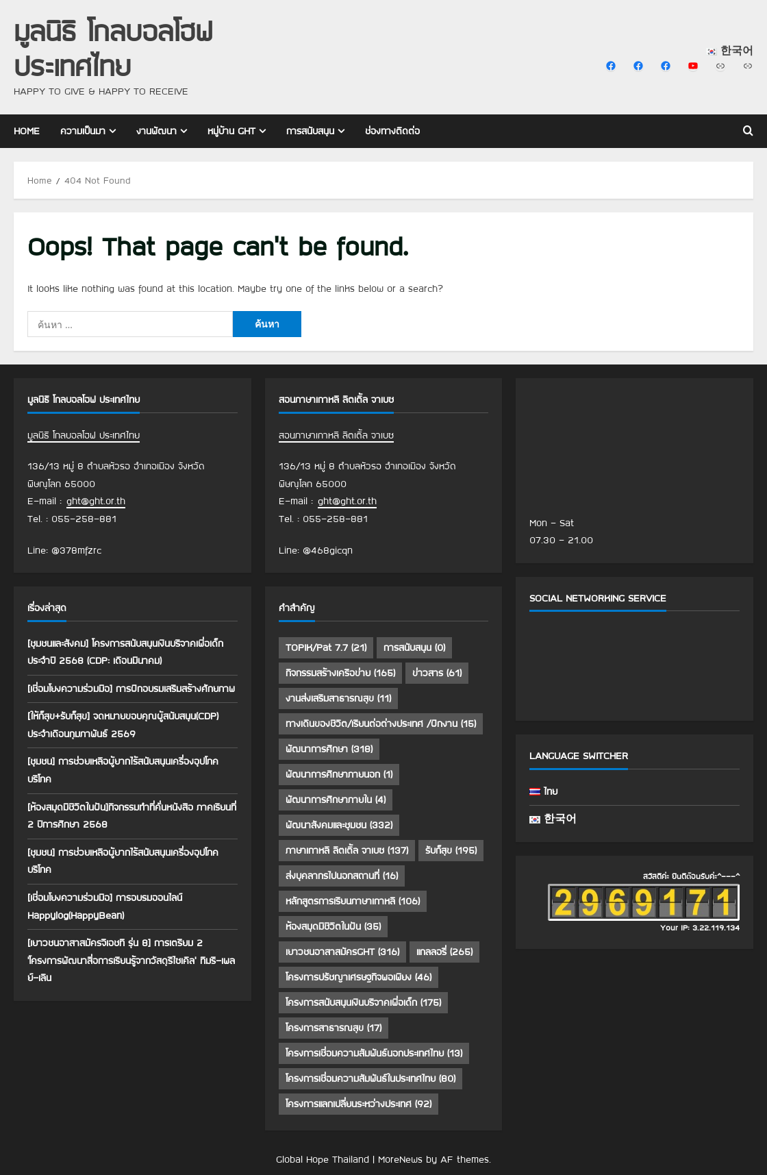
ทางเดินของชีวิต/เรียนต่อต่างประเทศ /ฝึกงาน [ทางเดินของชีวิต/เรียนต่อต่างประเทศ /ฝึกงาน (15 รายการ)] (381, 723)
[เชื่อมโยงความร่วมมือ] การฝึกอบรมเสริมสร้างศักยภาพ (131, 688)
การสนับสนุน (310, 131)
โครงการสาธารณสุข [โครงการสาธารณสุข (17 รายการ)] (333, 1028)
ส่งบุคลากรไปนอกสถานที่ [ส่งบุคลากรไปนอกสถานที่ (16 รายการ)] (342, 875)
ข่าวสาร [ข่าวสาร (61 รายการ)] (437, 673)
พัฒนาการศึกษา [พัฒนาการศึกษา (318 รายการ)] (329, 749)
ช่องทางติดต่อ (392, 131)
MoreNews (400, 1159)
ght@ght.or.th (95, 501)
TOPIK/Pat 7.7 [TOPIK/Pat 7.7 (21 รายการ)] (326, 647)
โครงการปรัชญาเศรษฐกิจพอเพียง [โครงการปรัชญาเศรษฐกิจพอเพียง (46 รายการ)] (358, 977)
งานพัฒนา (156, 131)
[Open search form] (748, 131)
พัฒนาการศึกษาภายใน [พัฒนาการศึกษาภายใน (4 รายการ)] (336, 799)
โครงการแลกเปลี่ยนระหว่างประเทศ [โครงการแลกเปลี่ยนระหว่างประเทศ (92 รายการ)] (358, 1104)
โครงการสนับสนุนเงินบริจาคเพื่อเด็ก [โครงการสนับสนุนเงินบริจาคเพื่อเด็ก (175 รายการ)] (363, 1002)
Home (27, 131)
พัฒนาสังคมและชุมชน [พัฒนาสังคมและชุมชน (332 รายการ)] (339, 825)
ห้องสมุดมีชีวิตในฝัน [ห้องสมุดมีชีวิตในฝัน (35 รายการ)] (333, 926)
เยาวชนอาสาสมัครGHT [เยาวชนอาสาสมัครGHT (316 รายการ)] (342, 951)
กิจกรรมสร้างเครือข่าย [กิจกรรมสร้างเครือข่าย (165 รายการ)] (340, 673)
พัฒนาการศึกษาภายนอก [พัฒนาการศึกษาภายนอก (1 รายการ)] (339, 774)
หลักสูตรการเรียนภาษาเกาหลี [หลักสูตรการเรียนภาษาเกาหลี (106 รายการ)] (353, 901)
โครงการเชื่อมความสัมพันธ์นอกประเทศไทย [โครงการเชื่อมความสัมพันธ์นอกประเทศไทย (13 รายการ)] (374, 1053)
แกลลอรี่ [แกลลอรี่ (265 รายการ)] (444, 951)
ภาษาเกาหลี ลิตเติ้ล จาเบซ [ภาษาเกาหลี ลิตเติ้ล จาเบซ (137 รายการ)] (347, 850)
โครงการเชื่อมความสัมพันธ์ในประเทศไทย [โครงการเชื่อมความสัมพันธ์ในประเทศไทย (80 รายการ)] (370, 1078)
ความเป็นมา (82, 131)
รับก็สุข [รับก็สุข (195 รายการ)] (451, 850)
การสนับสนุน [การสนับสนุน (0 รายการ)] (414, 647)
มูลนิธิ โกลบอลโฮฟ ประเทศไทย (113, 48)
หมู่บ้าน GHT (231, 131)
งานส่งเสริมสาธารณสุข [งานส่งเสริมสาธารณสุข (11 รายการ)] (338, 698)
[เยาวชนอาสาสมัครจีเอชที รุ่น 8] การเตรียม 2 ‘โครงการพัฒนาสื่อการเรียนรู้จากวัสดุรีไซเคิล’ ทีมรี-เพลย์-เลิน (131, 960)
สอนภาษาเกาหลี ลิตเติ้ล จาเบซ (336, 435)
